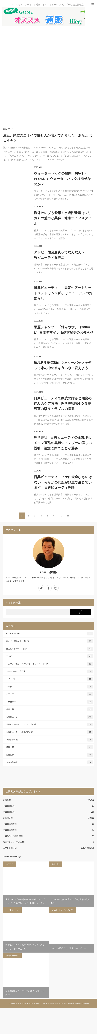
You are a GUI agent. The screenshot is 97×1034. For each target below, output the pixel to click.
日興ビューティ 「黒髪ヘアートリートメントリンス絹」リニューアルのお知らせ (63, 293)
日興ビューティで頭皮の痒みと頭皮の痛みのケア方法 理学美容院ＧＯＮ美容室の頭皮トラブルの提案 (63, 403)
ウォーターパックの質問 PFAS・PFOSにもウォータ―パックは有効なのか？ (62, 179)
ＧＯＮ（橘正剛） (48, 572)
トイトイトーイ (49, 679)
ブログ (49, 686)
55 (68, 516)
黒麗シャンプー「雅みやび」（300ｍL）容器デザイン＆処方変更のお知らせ (64, 329)
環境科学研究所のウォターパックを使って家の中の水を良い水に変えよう (62, 365)
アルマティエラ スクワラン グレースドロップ (49, 664)
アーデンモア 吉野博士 (49, 671)
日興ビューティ (49, 717)
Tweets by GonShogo (12, 856)
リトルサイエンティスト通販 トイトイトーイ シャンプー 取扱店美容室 (46, 1003)
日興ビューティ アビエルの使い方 (49, 724)
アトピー (49, 656)
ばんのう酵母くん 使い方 (49, 641)
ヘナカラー (49, 702)
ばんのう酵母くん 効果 (49, 649)
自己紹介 (49, 755)
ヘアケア (49, 694)
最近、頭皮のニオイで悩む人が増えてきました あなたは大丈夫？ (47, 138)
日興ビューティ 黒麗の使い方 (49, 732)
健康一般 (49, 709)
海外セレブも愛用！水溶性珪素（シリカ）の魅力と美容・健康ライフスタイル (63, 218)
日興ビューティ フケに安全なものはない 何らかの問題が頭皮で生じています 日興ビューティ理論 (63, 482)
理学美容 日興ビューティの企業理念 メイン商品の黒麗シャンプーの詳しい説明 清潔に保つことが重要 (64, 443)
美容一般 (49, 747)
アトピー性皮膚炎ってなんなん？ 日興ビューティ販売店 (63, 254)
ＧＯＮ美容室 (49, 762)
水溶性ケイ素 (49, 740)
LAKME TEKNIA (49, 633)
